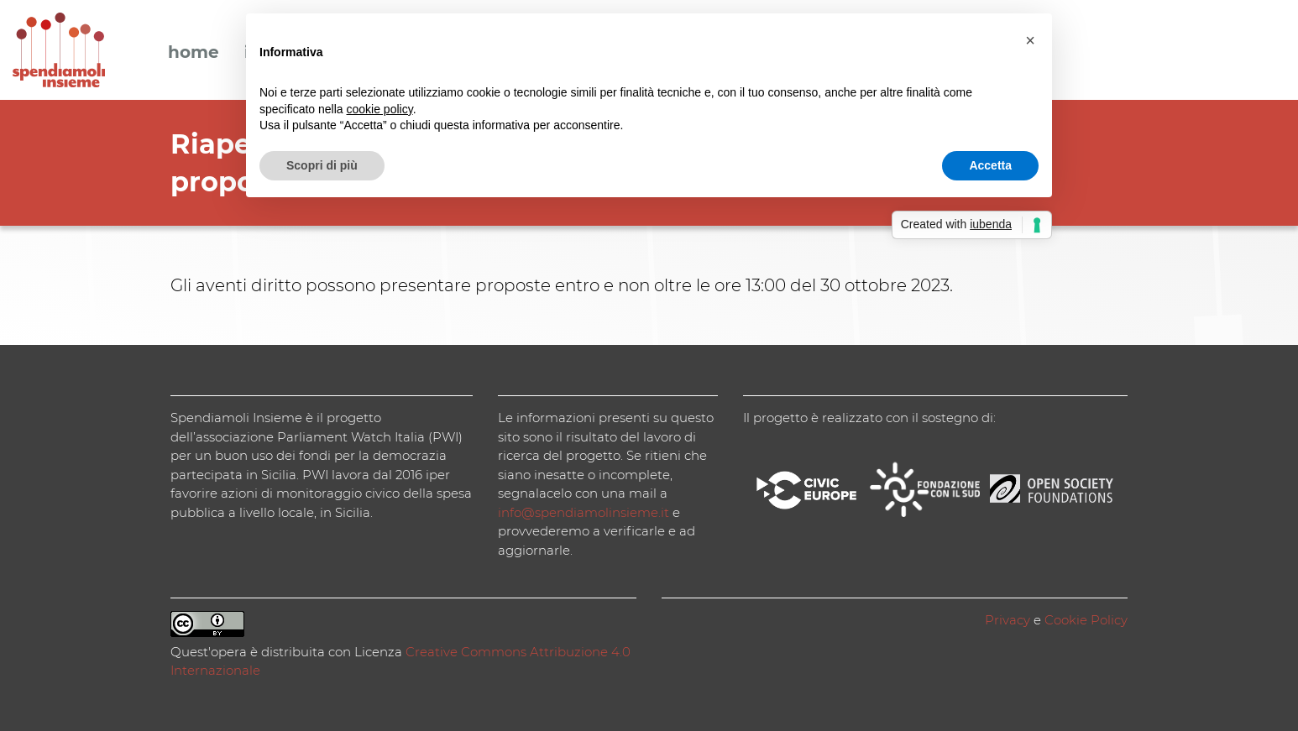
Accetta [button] (990, 165)
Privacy (1007, 620)
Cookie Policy (1086, 620)
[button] (1030, 40)
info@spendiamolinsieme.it (583, 512)
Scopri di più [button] (322, 165)
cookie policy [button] (380, 109)
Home (193, 53)
